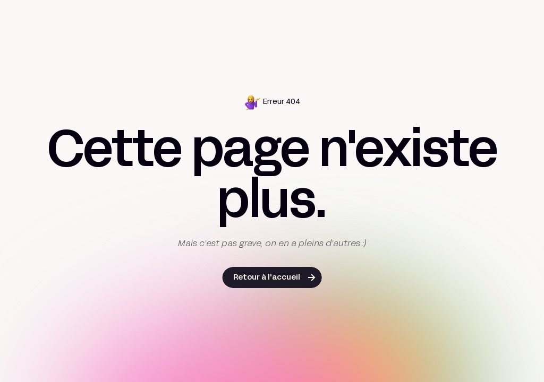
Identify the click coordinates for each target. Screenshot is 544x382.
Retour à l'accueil (266, 277)
